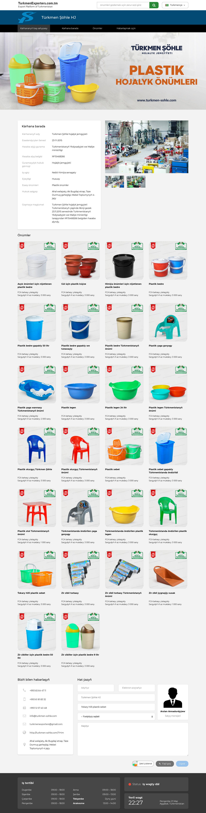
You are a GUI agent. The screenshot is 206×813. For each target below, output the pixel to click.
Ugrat (182, 763)
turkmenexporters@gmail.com (46, 724)
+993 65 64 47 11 (38, 690)
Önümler (97, 28)
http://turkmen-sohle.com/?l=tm (47, 732)
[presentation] (97, 764)
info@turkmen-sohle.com (43, 716)
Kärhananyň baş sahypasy (33, 28)
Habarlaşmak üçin (126, 28)
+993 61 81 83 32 (38, 699)
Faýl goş (165, 763)
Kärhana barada (70, 28)
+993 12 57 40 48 (38, 708)
